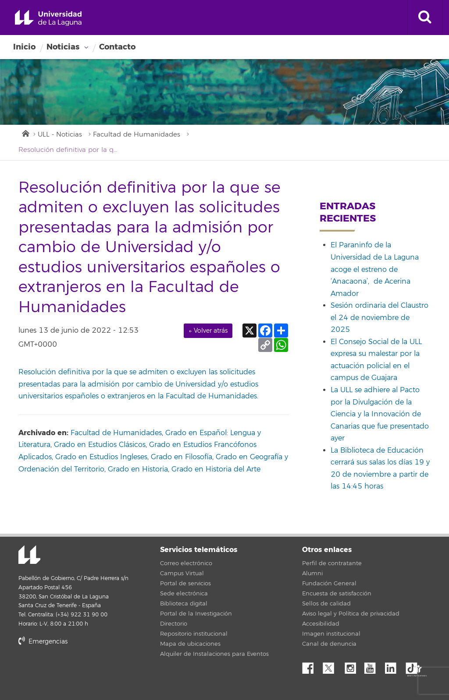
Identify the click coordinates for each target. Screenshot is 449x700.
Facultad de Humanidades (136, 134)
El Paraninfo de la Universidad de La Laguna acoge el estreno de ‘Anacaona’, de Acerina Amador (375, 269)
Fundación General (329, 583)
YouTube (373, 666)
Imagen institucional (331, 633)
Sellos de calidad (326, 603)
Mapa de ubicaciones (190, 643)
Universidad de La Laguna (48, 18)
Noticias (62, 47)
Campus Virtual (182, 573)
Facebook (311, 666)
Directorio (173, 623)
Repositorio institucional (194, 633)
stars (84, 671)
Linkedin (394, 666)
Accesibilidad (320, 623)
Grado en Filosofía (181, 457)
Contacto (117, 47)
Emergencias (43, 641)
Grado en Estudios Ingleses (101, 457)
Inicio (24, 47)
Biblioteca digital (183, 603)
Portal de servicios (185, 583)
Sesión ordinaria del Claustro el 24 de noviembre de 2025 (379, 317)
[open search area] (424, 17)
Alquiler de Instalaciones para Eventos (214, 654)
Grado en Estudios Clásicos (100, 444)
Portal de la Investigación (196, 613)
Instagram (352, 666)
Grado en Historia (138, 469)
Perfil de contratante (332, 563)
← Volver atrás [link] (208, 330)
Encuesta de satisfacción (336, 593)
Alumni (312, 573)
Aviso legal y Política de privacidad (350, 613)
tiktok (414, 666)
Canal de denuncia (329, 643)
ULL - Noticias (60, 134)
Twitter (332, 666)
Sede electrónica (184, 593)
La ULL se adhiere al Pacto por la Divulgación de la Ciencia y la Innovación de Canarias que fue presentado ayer (380, 414)
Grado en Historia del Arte (215, 469)
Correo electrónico (186, 563)
